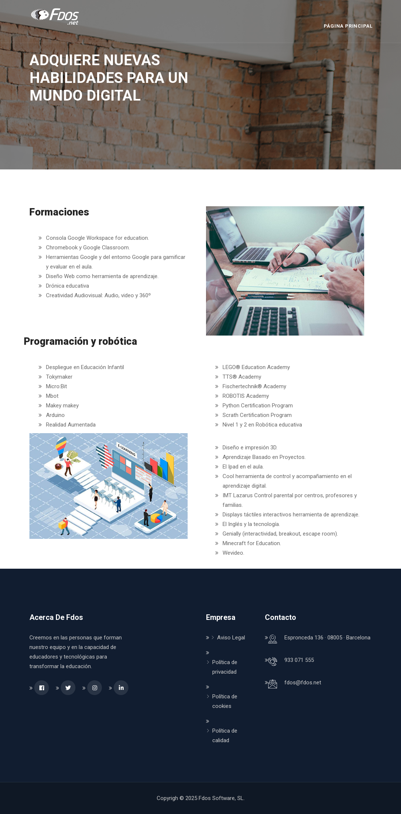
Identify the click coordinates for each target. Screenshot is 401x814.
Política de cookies (224, 701)
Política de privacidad (224, 667)
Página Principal (348, 26)
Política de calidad (224, 735)
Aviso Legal (231, 637)
